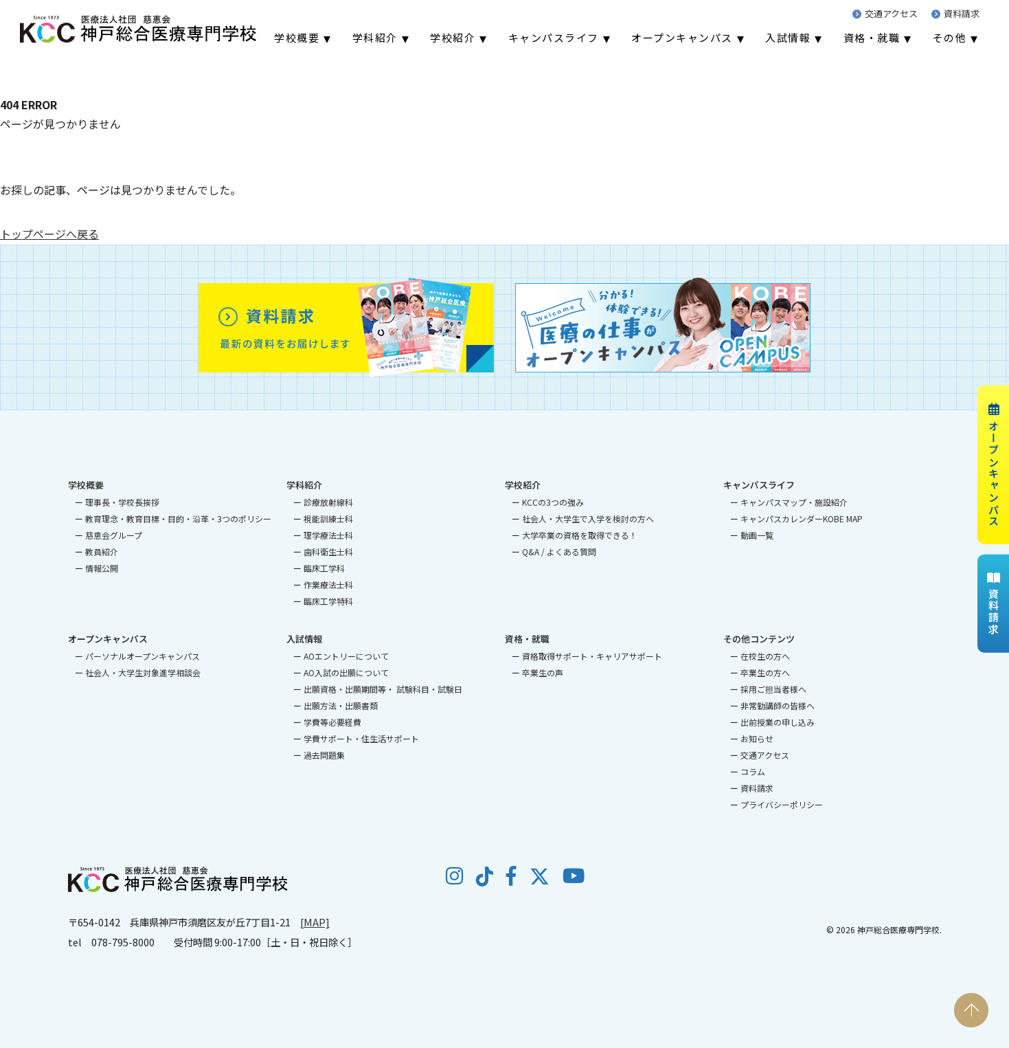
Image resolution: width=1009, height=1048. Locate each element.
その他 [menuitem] (950, 37)
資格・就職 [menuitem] (871, 37)
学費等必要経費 (332, 722)
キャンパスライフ (759, 484)
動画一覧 (756, 535)
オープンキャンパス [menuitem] (682, 37)
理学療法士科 (328, 535)
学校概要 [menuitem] (296, 37)
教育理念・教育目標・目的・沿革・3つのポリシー (178, 518)
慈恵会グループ (113, 535)
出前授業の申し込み (777, 722)
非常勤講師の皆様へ (777, 705)
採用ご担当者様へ (773, 689)
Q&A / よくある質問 (559, 551)
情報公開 (101, 568)
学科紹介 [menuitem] (375, 37)
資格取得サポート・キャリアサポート (592, 656)
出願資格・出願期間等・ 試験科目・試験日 (383, 689)
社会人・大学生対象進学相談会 (143, 672)
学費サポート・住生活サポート (361, 738)
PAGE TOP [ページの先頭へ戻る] (971, 1010)
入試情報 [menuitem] (787, 37)
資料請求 (955, 13)
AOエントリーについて (346, 656)
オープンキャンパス (993, 464)
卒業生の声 (542, 672)
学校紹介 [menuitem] (452, 37)
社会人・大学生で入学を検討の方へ (588, 518)
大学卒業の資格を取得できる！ (579, 535)
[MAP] (315, 922)
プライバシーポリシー (781, 804)
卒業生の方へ (765, 672)
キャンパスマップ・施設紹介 (794, 502)
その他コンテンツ (759, 638)
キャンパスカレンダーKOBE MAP (801, 518)
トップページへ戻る (49, 233)
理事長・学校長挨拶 (122, 502)
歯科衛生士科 (328, 551)
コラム (752, 771)
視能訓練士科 (328, 518)
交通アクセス (885, 13)
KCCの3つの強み (553, 502)
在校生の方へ (765, 656)
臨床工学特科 (328, 601)
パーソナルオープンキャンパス (142, 656)
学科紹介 (304, 484)
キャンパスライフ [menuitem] (553, 37)
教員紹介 (101, 551)
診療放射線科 (328, 502)
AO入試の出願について (346, 672)
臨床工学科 (324, 568)
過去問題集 (324, 755)
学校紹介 (523, 484)
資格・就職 (527, 638)
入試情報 (304, 638)
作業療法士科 (328, 584)
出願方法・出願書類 (341, 705)
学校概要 (86, 484)
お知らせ (756, 738)
